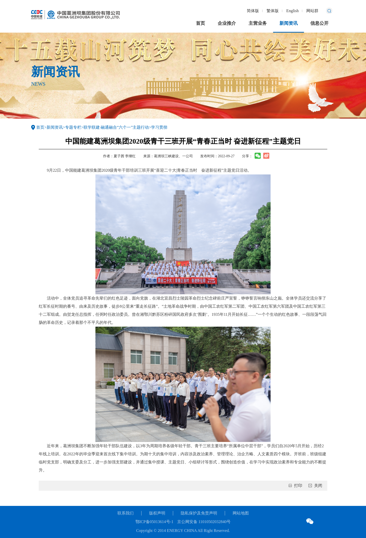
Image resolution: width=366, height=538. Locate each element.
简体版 (253, 11)
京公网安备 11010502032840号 (204, 522)
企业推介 (227, 23)
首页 (200, 23)
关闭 (318, 485)
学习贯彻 (159, 127)
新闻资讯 (288, 23)
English (292, 11)
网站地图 (241, 513)
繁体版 (273, 11)
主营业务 (258, 23)
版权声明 (157, 513)
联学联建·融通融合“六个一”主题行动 (116, 127)
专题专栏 (73, 127)
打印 (298, 485)
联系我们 (125, 513)
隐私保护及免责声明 (199, 513)
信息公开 (319, 23)
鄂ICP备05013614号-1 (154, 522)
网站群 (312, 11)
